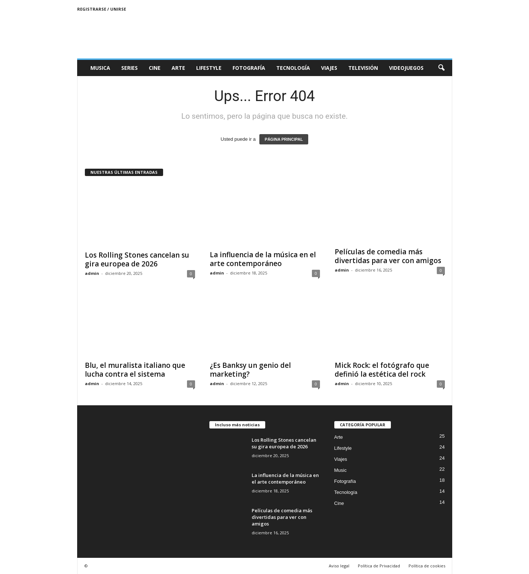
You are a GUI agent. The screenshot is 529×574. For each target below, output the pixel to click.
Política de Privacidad (379, 565)
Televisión (363, 67)
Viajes (329, 67)
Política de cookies (427, 565)
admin (92, 273)
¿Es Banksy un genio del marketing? (250, 369)
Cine (155, 67)
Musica (100, 67)
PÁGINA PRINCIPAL (284, 139)
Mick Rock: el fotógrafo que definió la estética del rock (382, 369)
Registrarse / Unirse (101, 9)
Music (340, 470)
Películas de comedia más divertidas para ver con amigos (388, 256)
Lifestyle (209, 67)
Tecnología (293, 67)
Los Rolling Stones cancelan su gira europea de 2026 (137, 259)
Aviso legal (339, 565)
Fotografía (249, 67)
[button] (441, 68)
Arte (178, 67)
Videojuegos (406, 67)
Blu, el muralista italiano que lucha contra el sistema (135, 369)
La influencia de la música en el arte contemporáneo (263, 259)
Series (129, 67)
